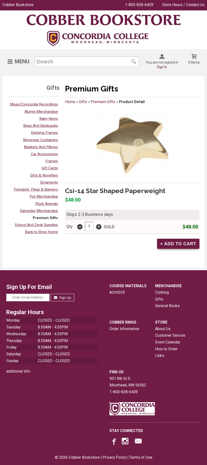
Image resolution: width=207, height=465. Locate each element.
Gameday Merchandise (39, 211)
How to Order (166, 349)
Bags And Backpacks (40, 125)
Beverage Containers (40, 140)
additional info (18, 371)
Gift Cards (49, 168)
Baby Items (48, 118)
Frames (51, 161)
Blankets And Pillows (41, 147)
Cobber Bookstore (17, 4)
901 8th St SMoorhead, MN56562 (127, 382)
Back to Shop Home (41, 232)
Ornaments (49, 182)
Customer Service (170, 335)
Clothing (162, 292)
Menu (22, 61)
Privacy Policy (114, 457)
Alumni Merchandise (41, 111)
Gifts (83, 101)
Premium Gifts (45, 218)
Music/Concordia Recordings (34, 104)
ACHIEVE (117, 292)
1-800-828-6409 (139, 4)
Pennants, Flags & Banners (36, 189)
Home (70, 101)
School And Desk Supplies (36, 225)
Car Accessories (44, 154)
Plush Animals (46, 204)
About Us (163, 328)
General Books (167, 305)
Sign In (162, 67)
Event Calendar (167, 342)
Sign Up (62, 298)
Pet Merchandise (44, 196)
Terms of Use (140, 457)
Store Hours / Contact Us (183, 4)
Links (159, 355)
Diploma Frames (44, 133)
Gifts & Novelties (44, 175)
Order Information (124, 328)
